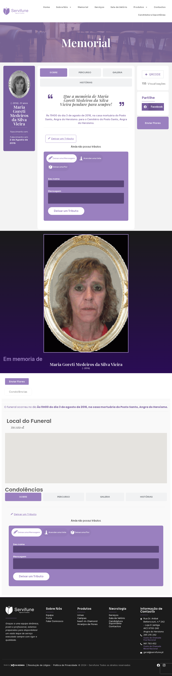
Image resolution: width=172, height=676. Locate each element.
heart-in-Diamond (87, 621)
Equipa (49, 615)
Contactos (159, 7)
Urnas (80, 615)
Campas (82, 618)
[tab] (53, 72)
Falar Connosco (54, 621)
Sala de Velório (119, 7)
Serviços (99, 7)
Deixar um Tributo (66, 211)
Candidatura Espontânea (151, 15)
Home (46, 7)
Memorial (83, 7)
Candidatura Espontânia (116, 622)
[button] (153, 107)
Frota (49, 618)
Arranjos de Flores (87, 624)
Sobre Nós (63, 7)
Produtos (140, 7)
